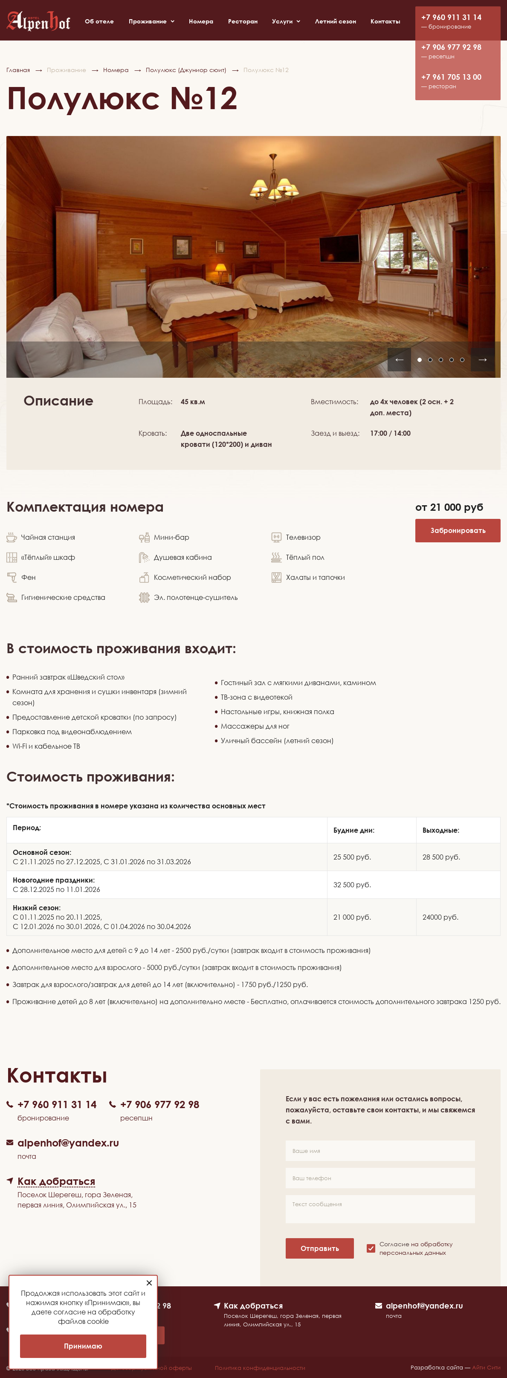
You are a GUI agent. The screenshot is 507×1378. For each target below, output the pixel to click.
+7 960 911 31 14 (451, 17)
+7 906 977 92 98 (451, 47)
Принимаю (83, 1346)
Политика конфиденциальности (261, 1368)
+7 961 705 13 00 (451, 76)
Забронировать (458, 530)
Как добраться (253, 1305)
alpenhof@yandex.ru (424, 1305)
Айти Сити (486, 1367)
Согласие (416, 1248)
